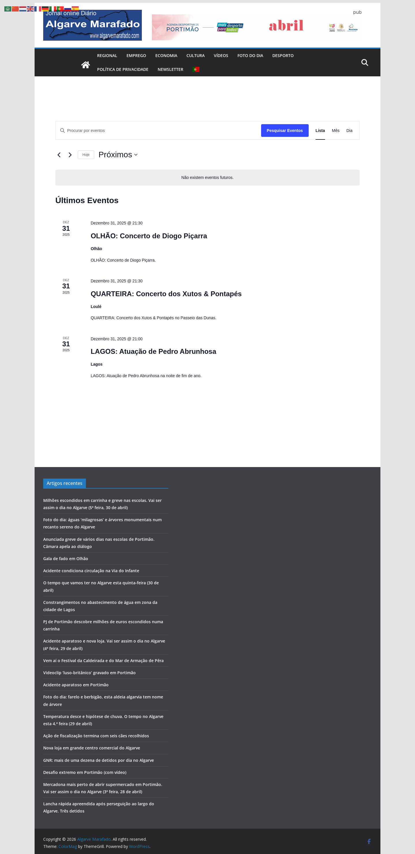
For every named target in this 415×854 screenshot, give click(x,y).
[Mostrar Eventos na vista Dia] (349, 131)
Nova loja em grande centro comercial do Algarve (91, 748)
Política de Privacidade (122, 69)
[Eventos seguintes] (70, 154)
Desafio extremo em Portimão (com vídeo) (84, 772)
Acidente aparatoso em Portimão (76, 684)
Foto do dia (250, 55)
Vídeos (221, 55)
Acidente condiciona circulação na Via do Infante (91, 570)
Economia (166, 55)
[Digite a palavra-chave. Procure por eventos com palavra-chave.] (158, 131)
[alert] (207, 178)
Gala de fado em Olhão (65, 558)
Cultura (195, 55)
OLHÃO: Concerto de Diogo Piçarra (149, 236)
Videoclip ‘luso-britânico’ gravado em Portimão (89, 672)
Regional (107, 55)
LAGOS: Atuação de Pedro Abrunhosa (153, 351)
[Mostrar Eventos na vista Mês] (335, 131)
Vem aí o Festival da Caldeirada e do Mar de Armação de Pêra (103, 660)
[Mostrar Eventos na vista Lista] (320, 131)
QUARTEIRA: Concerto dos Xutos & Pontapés (166, 294)
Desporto (283, 55)
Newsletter (170, 69)
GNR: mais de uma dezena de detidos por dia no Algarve (98, 760)
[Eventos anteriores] (58, 154)
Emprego (136, 55)
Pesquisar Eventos (285, 130)
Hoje (86, 155)
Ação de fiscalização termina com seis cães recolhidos (96, 735)
